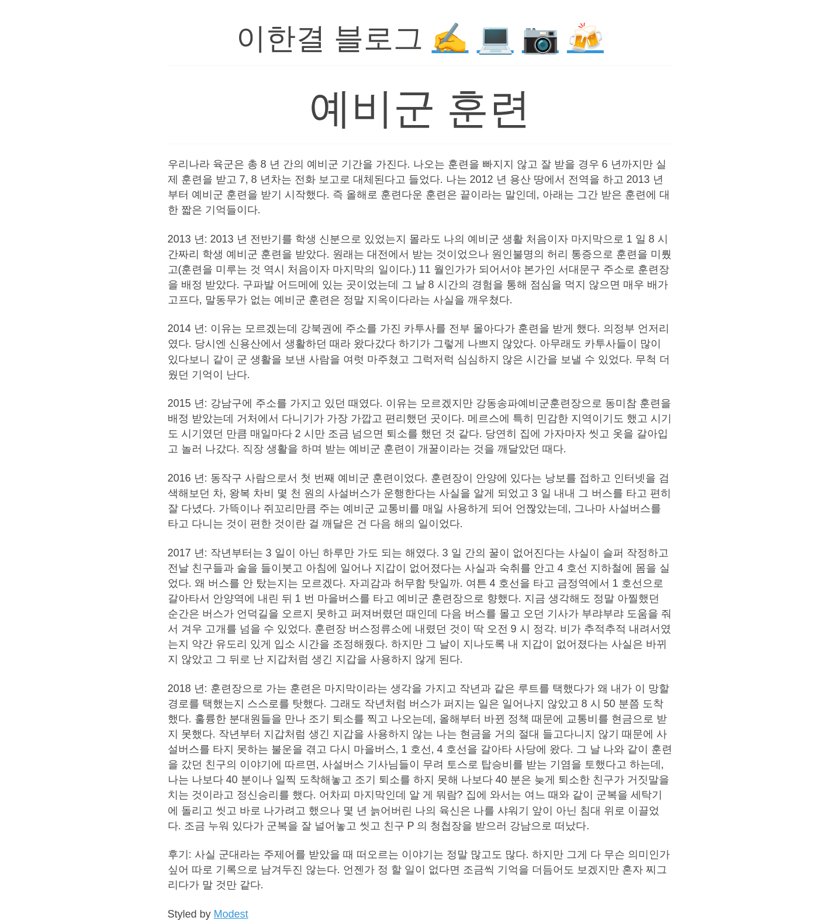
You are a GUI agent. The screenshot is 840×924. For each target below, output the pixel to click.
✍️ (449, 38)
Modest (231, 914)
